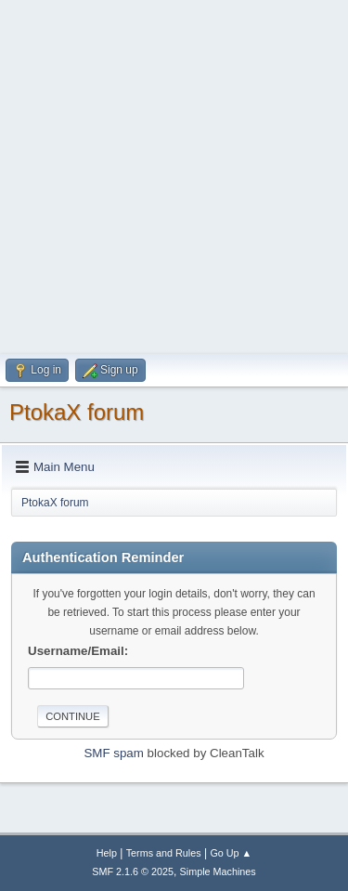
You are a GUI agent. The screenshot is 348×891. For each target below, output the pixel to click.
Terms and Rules (163, 852)
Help (107, 852)
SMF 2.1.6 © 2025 (133, 871)
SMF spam (113, 753)
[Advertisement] (174, 174)
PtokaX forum (76, 412)
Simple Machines (218, 871)
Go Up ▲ (230, 852)
